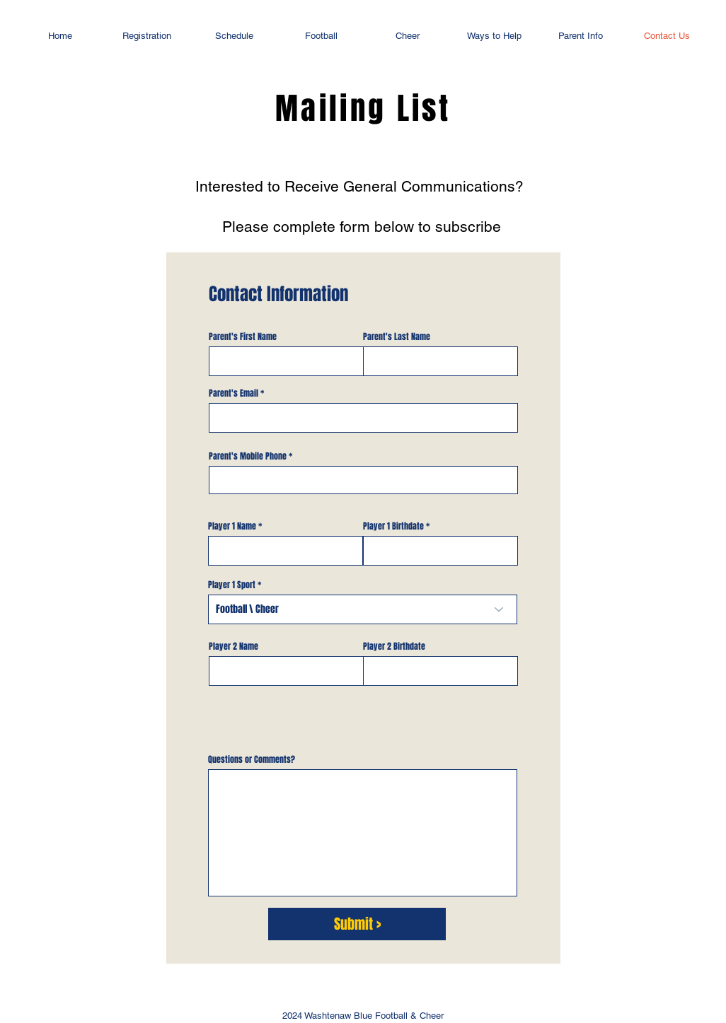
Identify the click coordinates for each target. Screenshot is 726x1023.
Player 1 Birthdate (393, 526)
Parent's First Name (243, 336)
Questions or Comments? (251, 759)
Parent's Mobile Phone (248, 456)
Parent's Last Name (396, 336)
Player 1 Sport (231, 584)
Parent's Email (233, 393)
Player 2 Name (233, 646)
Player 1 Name (232, 526)
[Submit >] (357, 924)
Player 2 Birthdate (394, 646)
